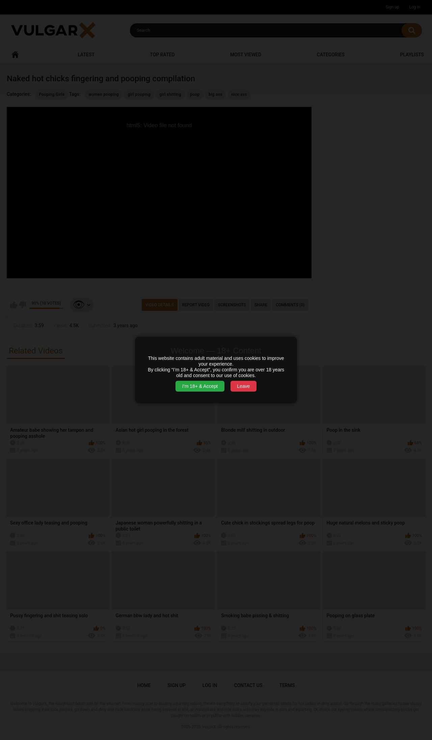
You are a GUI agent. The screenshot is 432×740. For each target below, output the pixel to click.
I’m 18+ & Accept (200, 386)
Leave (243, 386)
